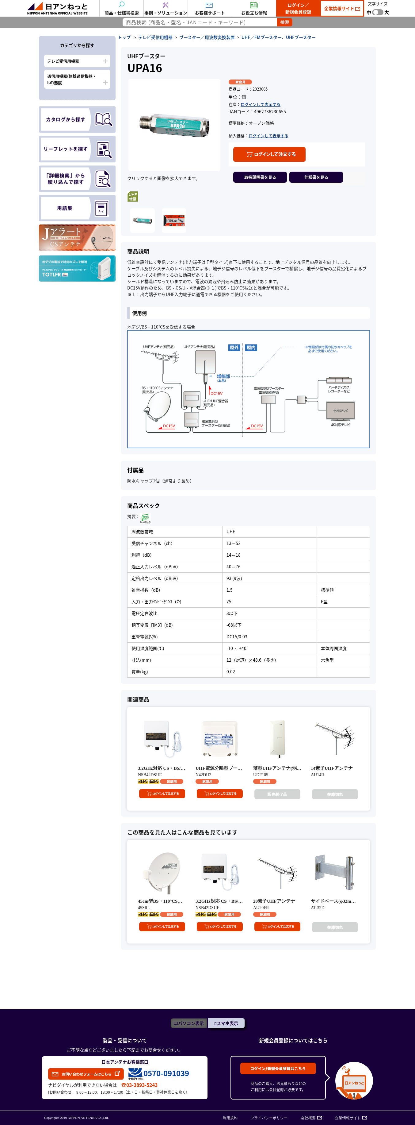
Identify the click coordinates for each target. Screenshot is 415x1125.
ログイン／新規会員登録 (298, 8)
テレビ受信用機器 (63, 61)
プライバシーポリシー (269, 1118)
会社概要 (308, 1118)
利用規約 (230, 1118)
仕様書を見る (316, 177)
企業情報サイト (339, 8)
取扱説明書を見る (260, 177)
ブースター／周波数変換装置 (207, 37)
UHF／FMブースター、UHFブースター (279, 37)
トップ (124, 37)
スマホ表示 (227, 1023)
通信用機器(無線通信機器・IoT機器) (72, 79)
